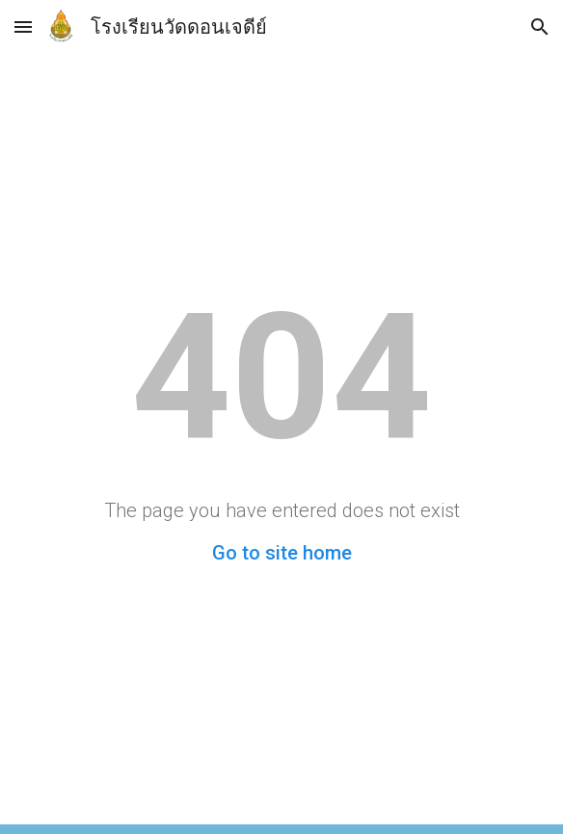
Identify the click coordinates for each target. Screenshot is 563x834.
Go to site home (282, 552)
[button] (23, 26)
